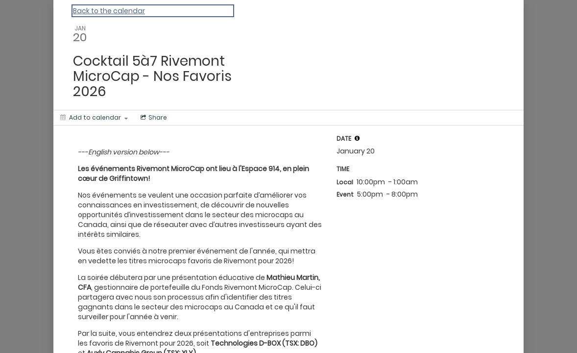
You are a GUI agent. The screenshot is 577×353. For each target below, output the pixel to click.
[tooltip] (357, 138)
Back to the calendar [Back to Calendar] (109, 11)
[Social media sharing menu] (153, 117)
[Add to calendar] (94, 117)
